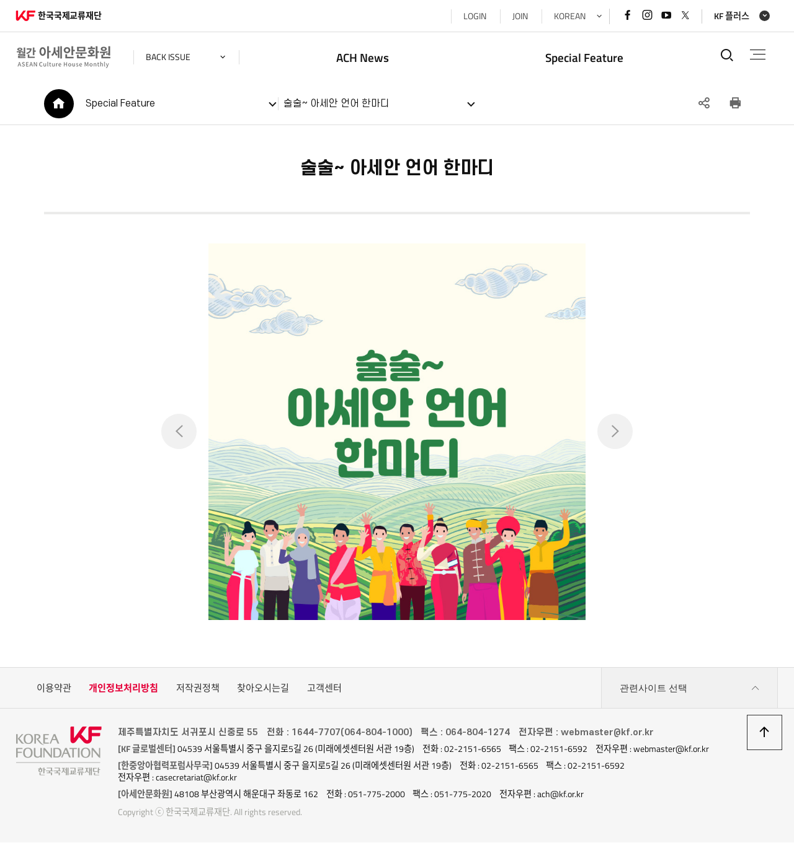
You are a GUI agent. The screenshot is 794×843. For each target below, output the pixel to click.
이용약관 (54, 688)
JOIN (519, 16)
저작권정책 (198, 688)
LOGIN (474, 16)
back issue (168, 57)
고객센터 (324, 688)
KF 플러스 (731, 16)
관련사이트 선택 (690, 689)
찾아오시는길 (263, 688)
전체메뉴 (757, 54)
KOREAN (569, 16)
